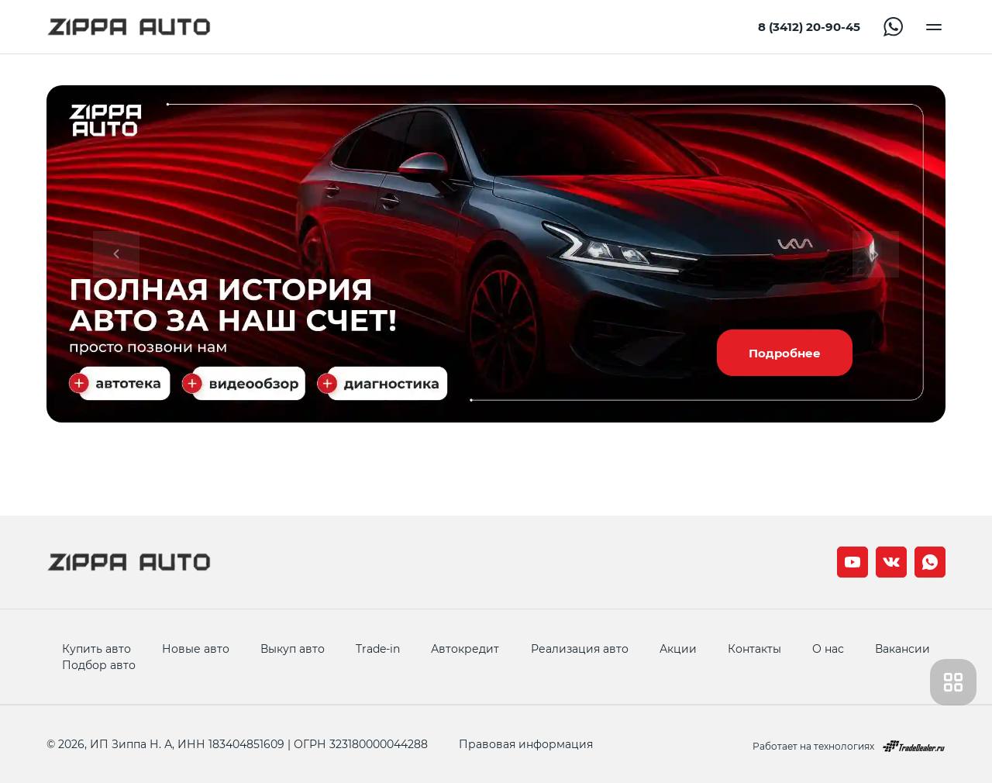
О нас (828, 648)
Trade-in (378, 648)
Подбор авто (99, 664)
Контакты (754, 648)
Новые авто (195, 648)
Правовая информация (526, 743)
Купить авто (96, 648)
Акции (678, 648)
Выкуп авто (292, 648)
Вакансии (902, 648)
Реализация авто (580, 648)
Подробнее (785, 352)
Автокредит (465, 648)
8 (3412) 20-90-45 (809, 26)
